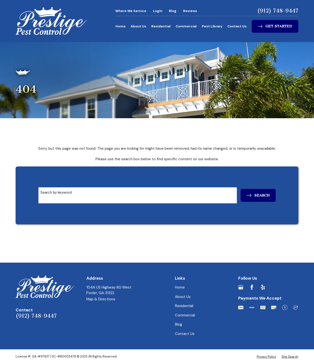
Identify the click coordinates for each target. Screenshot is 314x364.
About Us (138, 26)
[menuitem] (266, 356)
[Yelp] (262, 287)
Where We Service (130, 11)
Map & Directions (100, 299)
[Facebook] (251, 287)
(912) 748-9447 (277, 11)
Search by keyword (56, 192)
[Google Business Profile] (240, 287)
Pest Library (212, 26)
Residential (161, 26)
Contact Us (237, 26)
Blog (172, 11)
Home (120, 26)
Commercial (186, 26)
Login (157, 11)
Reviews (190, 11)
